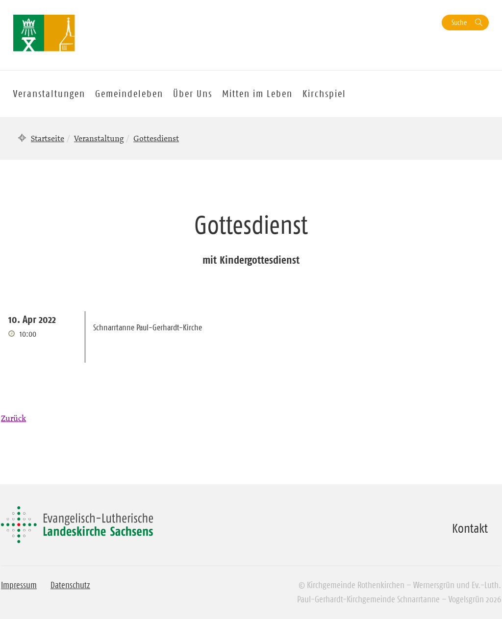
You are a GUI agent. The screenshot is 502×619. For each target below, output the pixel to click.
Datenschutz (70, 585)
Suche (459, 22)
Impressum (19, 585)
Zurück (13, 418)
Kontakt (470, 528)
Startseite (47, 138)
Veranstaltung (99, 138)
